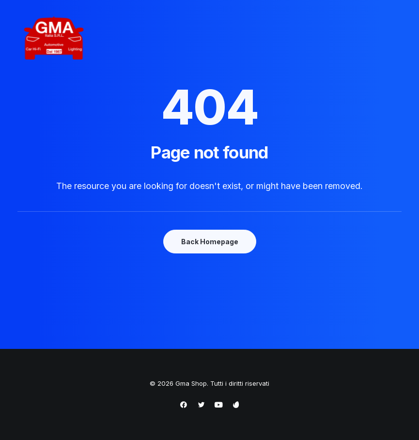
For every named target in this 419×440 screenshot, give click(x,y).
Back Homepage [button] (209, 241)
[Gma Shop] (53, 38)
